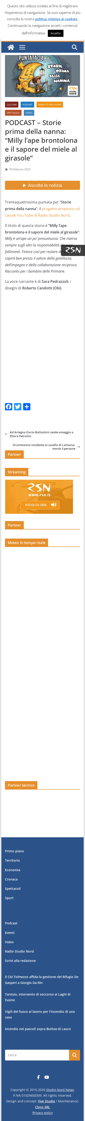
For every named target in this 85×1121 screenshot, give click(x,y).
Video (29, 112)
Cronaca (11, 879)
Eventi (10, 932)
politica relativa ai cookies (56, 19)
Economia (12, 870)
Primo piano (14, 851)
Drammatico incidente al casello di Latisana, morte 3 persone (46, 447)
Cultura (12, 104)
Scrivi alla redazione (20, 960)
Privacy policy (42, 1113)
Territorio (12, 860)
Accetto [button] (56, 33)
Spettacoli (13, 112)
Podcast (27, 104)
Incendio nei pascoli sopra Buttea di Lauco (38, 1029)
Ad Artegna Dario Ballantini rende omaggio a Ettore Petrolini (39, 434)
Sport (9, 898)
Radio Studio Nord (49, 104)
